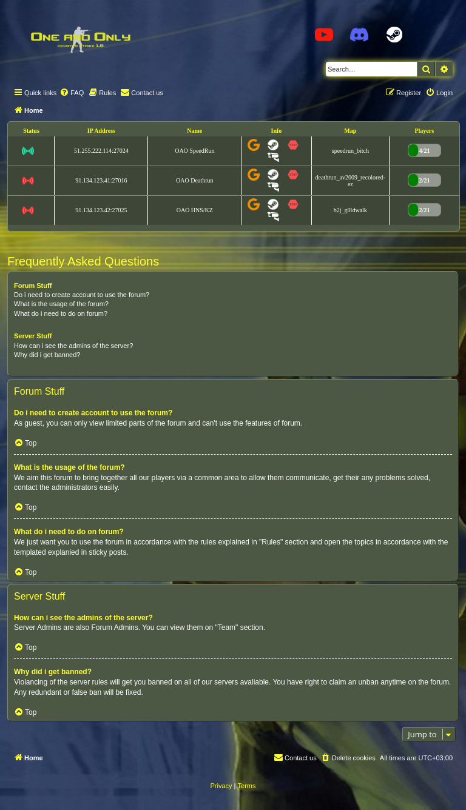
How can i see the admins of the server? (73, 345)
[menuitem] (71, 92)
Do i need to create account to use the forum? (81, 294)
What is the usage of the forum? (61, 303)
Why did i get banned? (47, 354)
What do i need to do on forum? (60, 313)
